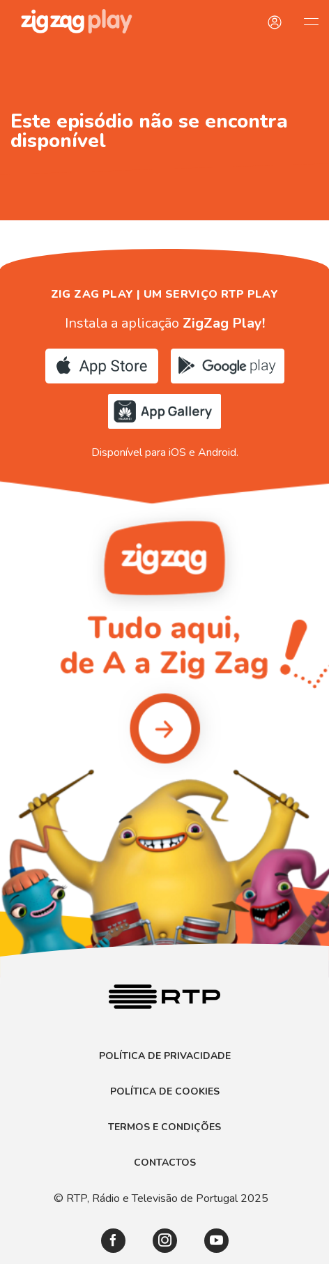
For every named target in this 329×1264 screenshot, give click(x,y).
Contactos (165, 1162)
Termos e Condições (164, 1127)
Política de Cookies (165, 1091)
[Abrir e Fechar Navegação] (311, 21)
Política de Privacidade (165, 1056)
